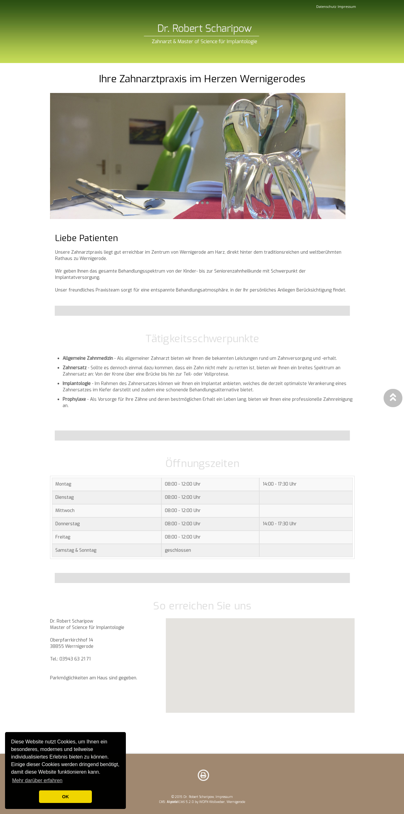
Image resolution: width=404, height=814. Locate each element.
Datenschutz (326, 6)
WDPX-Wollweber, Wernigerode (222, 802)
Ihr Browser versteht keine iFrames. (260, 674)
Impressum (347, 6)
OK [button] (65, 796)
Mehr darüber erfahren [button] (37, 780)
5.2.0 (180, 802)
